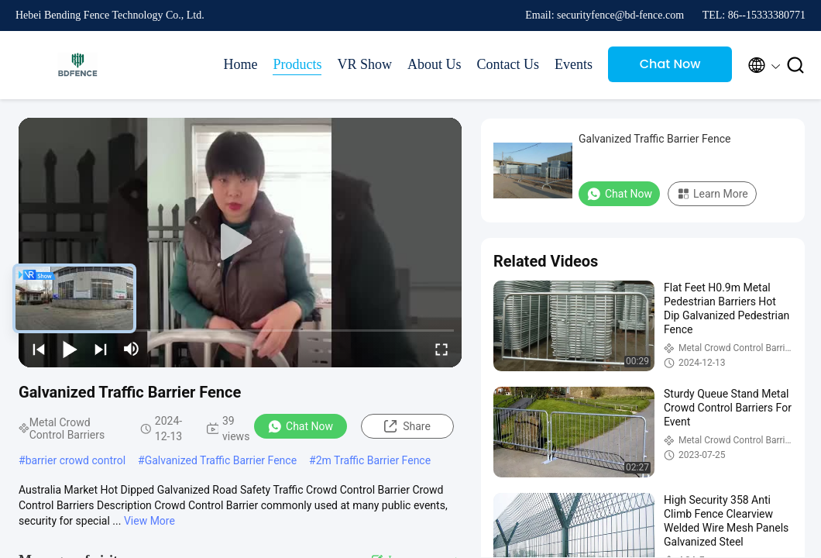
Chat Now (670, 64)
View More (149, 521)
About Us (434, 64)
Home (240, 64)
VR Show (364, 64)
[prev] (38, 348)
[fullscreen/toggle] (441, 348)
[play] (240, 242)
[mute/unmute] (131, 348)
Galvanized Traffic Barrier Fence (221, 460)
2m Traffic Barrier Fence (373, 460)
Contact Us (508, 64)
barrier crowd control (75, 460)
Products (297, 64)
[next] (100, 348)
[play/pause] (69, 348)
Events (574, 64)
